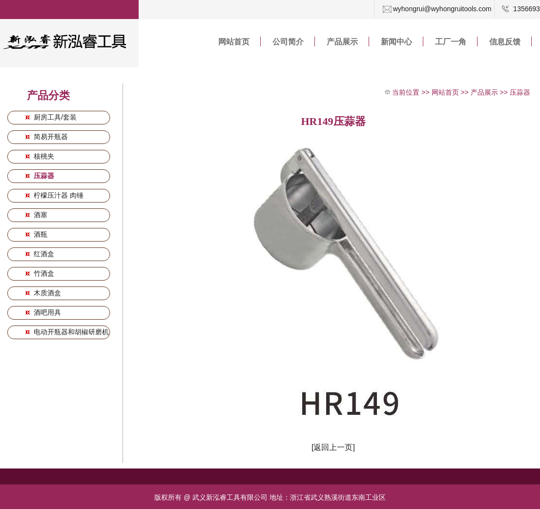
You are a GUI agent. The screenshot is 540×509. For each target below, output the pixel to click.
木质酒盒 (46, 293)
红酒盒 (43, 254)
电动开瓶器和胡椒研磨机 (70, 332)
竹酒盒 (43, 273)
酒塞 (39, 215)
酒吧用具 (46, 312)
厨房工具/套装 (54, 117)
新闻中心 (396, 42)
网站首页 (233, 42)
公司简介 (288, 42)
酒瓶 (39, 234)
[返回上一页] (333, 447)
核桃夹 (43, 156)
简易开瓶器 (50, 137)
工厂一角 (450, 42)
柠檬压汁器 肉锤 (57, 195)
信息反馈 (504, 42)
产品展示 (342, 42)
